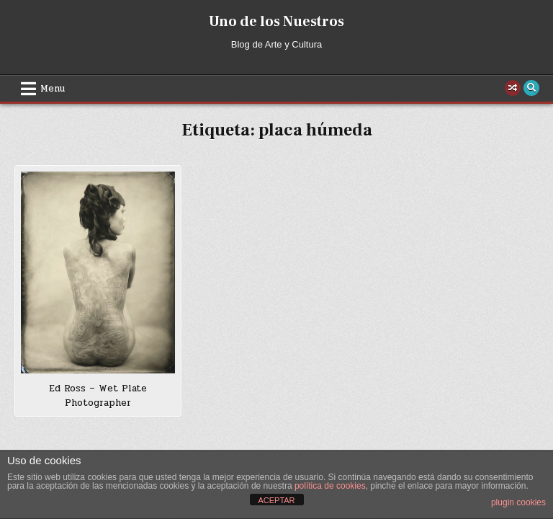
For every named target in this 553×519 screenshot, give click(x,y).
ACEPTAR (276, 500)
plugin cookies (518, 502)
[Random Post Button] (513, 88)
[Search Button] (531, 88)
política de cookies (330, 486)
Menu (52, 88)
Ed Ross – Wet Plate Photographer (98, 395)
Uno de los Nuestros (276, 21)
